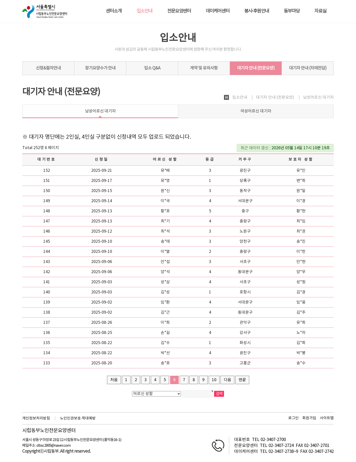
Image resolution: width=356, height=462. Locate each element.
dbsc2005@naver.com (53, 445)
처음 (114, 380)
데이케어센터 (217, 11)
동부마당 (292, 11)
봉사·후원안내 (256, 11)
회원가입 (309, 418)
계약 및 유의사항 (204, 68)
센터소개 (114, 11)
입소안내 (144, 11)
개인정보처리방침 (36, 418)
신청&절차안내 (48, 68)
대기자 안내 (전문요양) (255, 68)
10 (214, 380)
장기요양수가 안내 (100, 68)
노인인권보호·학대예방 (78, 418)
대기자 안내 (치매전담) (307, 68)
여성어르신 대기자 (256, 111)
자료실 (320, 11)
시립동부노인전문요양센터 (49, 431)
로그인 (293, 418)
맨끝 (242, 380)
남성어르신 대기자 (100, 111)
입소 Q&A (152, 68)
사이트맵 (327, 418)
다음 (227, 380)
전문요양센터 (179, 11)
